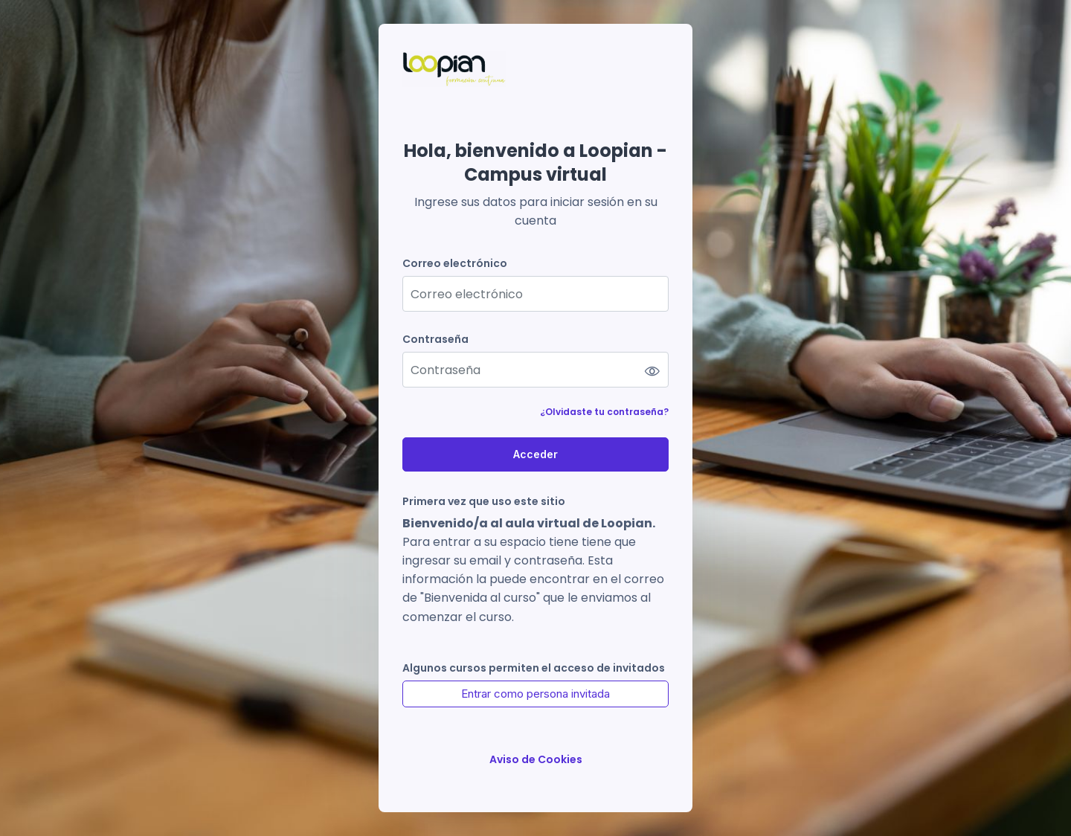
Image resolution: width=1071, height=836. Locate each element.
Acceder (535, 454)
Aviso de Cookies (535, 759)
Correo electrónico (454, 263)
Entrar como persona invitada (535, 694)
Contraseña (435, 339)
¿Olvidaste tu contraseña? (604, 411)
